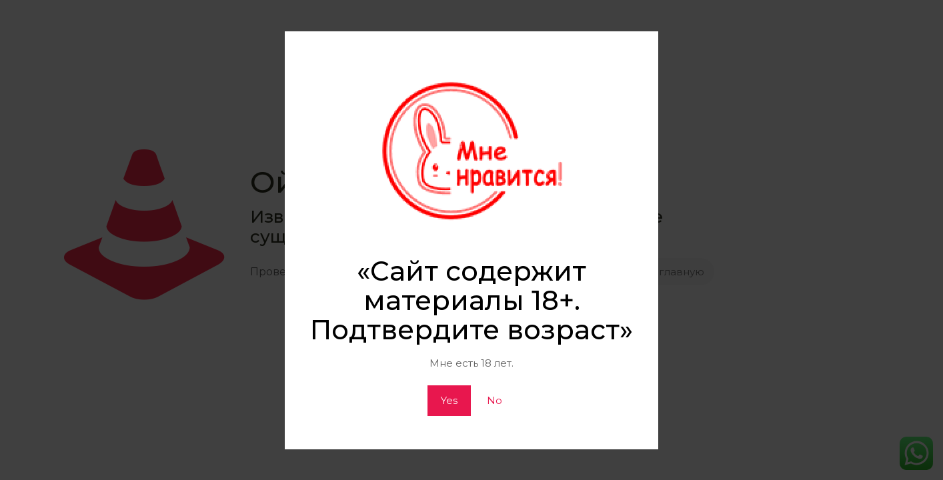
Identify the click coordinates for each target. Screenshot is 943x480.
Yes (449, 400)
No (494, 400)
